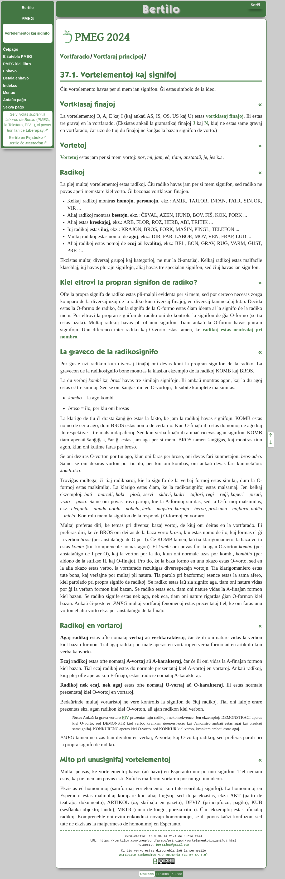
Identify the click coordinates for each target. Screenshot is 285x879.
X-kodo (176, 874)
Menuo (9, 93)
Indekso (10, 85)
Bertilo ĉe (25, 143)
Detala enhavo (16, 78)
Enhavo (10, 71)
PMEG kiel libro (17, 64)
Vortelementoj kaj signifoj (28, 33)
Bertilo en (26, 137)
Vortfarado (75, 56)
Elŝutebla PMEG (17, 56)
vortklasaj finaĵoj (225, 116)
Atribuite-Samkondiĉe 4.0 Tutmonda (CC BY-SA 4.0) (163, 855)
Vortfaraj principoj (118, 56)
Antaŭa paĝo (14, 100)
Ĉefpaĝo (10, 49)
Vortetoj (69, 157)
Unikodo (147, 874)
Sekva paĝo (13, 107)
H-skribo (162, 874)
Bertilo (28, 8)
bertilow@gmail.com (172, 845)
